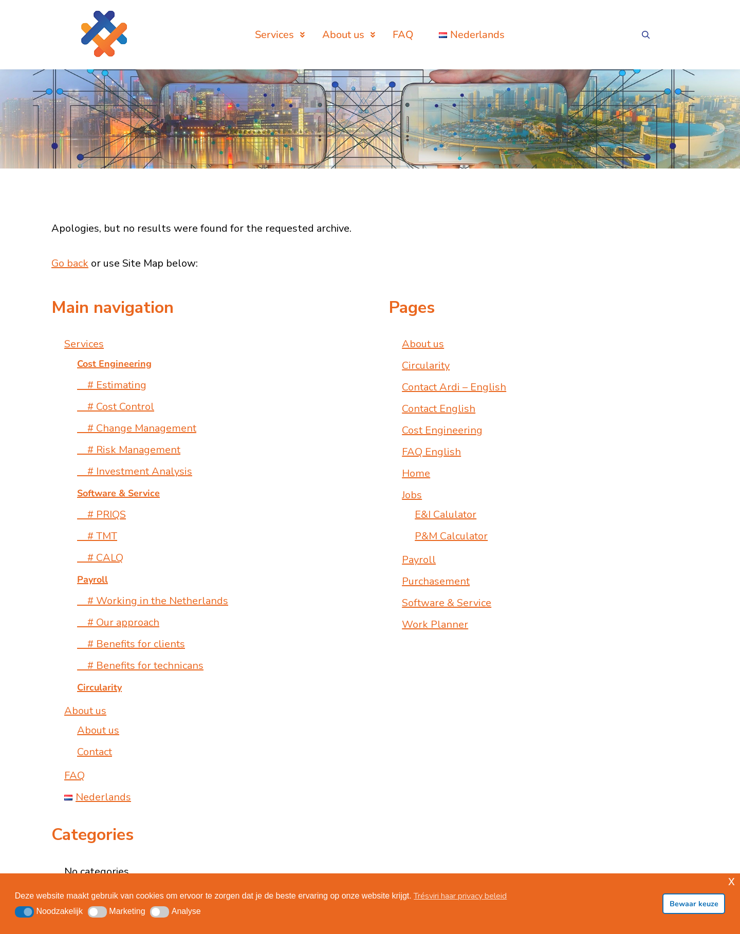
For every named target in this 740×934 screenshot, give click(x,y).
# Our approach (118, 622)
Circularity (426, 365)
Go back (69, 263)
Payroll (419, 560)
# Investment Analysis (134, 471)
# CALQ (100, 558)
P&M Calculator (451, 536)
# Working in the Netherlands (152, 601)
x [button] (731, 881)
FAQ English (431, 452)
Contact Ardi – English (454, 387)
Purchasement (436, 581)
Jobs (412, 495)
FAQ (74, 775)
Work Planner (435, 624)
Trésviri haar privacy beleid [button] (460, 896)
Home (416, 473)
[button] (24, 912)
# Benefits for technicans (140, 666)
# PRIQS (101, 514)
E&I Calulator (445, 514)
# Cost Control (115, 407)
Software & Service (446, 603)
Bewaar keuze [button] (694, 904)
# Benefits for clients (131, 644)
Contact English (438, 409)
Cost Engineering (442, 430)
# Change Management (136, 428)
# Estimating (111, 385)
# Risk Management (128, 450)
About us (85, 711)
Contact (94, 752)
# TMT (97, 536)
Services (84, 344)
